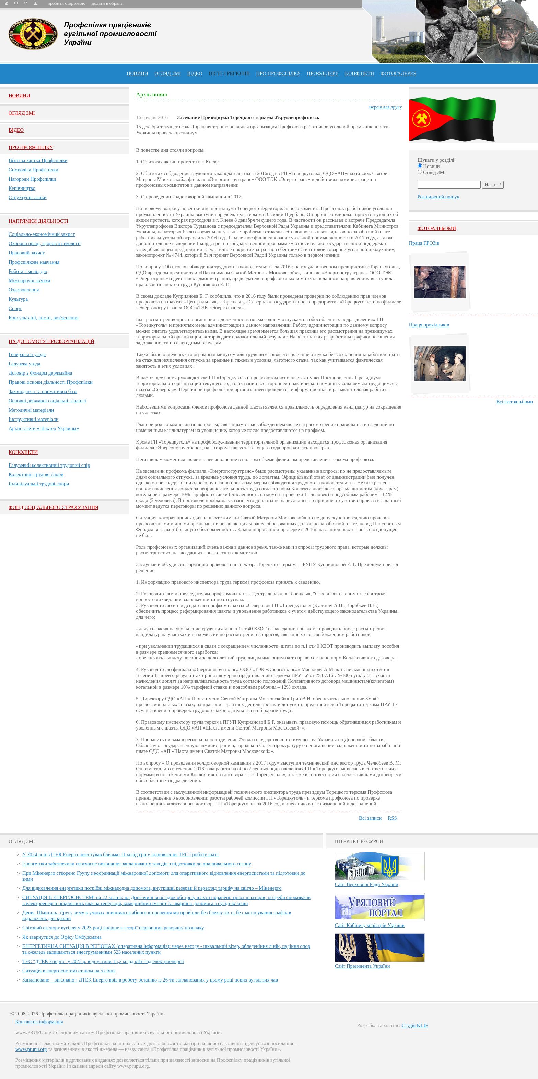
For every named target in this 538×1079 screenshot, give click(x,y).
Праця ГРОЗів (424, 243)
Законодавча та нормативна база (43, 391)
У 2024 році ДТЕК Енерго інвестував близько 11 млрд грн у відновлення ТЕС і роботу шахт (120, 854)
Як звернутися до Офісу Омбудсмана (61, 937)
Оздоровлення (24, 289)
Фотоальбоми (437, 228)
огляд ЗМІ (167, 73)
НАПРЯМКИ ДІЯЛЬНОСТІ (38, 221)
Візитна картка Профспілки (38, 160)
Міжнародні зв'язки (29, 280)
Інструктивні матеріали (33, 419)
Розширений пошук (438, 196)
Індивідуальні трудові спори (39, 483)
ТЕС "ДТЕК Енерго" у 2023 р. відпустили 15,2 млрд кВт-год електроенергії (103, 961)
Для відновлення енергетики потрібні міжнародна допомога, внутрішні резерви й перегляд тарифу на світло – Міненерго (151, 888)
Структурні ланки (28, 197)
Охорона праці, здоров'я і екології (45, 243)
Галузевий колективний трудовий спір (49, 465)
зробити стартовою (66, 3)
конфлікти (359, 73)
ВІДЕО (194, 73)
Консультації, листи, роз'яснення (43, 317)
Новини (137, 73)
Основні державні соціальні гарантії (47, 400)
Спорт (15, 308)
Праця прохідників (429, 325)
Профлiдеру (322, 73)
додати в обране (107, 3)
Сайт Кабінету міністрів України (370, 925)
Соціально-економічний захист (42, 234)
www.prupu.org (31, 1049)
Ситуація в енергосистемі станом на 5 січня (69, 970)
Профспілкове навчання (34, 262)
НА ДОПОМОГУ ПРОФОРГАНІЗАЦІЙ (51, 341)
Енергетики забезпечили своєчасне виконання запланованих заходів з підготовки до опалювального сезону (136, 863)
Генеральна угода (27, 354)
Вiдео (16, 130)
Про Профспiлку (31, 147)
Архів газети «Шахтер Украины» (44, 428)
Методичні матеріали (31, 410)
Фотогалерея (399, 73)
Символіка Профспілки (33, 169)
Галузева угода (24, 363)
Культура (18, 299)
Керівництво (22, 188)
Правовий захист (27, 252)
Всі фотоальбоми (514, 401)
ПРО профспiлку (278, 73)
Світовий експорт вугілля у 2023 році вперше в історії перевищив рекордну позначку (113, 927)
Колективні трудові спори (36, 474)
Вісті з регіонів (229, 73)
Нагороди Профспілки (32, 179)
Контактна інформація (39, 1021)
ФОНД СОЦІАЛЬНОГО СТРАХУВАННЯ (53, 507)
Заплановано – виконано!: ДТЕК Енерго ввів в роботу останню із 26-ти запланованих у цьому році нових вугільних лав (150, 980)
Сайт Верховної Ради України (366, 884)
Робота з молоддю (28, 271)
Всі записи (370, 818)
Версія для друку (385, 107)
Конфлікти (23, 452)
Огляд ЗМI (22, 113)
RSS (392, 818)
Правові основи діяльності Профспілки (51, 382)
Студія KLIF (415, 1025)
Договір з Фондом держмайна (40, 373)
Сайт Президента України (362, 966)
